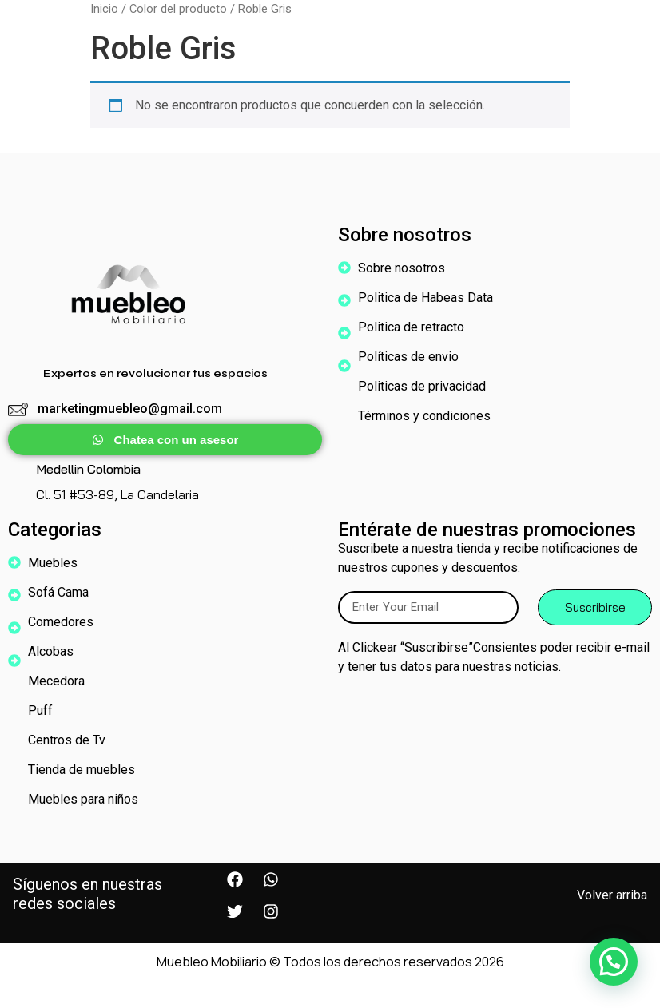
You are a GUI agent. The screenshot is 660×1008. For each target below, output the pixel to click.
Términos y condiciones (424, 415)
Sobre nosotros (405, 268)
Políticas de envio (408, 356)
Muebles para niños (87, 800)
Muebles (56, 563)
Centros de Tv (66, 740)
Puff (40, 710)
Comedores (64, 622)
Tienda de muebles (81, 769)
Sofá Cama (58, 592)
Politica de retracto (411, 327)
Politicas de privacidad (422, 386)
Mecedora (56, 681)
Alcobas (55, 652)
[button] (614, 962)
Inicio (104, 9)
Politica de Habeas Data (425, 297)
